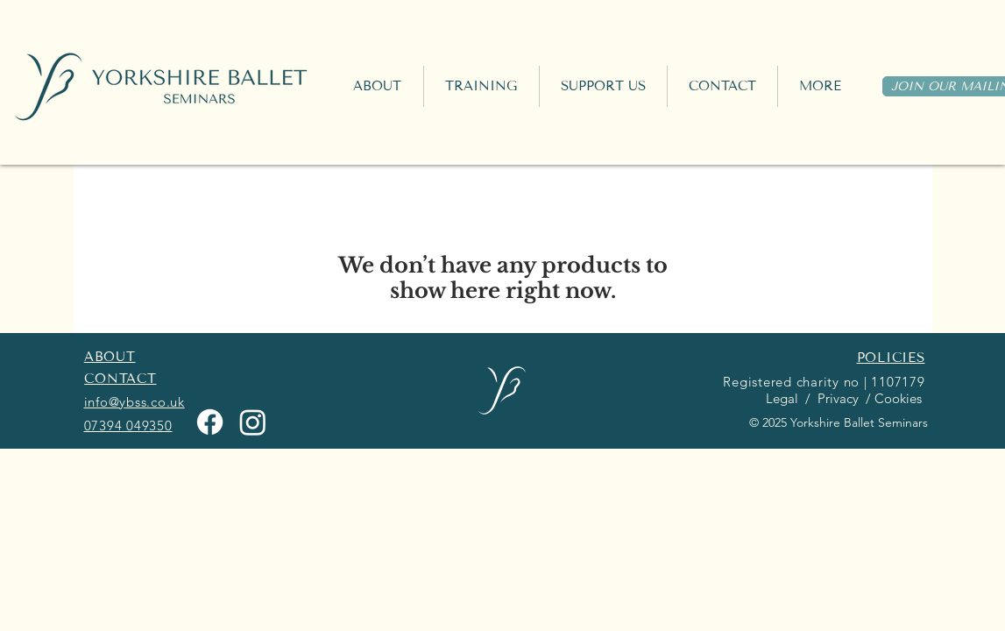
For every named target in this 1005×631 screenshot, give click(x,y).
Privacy (836, 398)
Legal (780, 398)
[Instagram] (253, 422)
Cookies (899, 398)
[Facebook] (210, 422)
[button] (481, 86)
